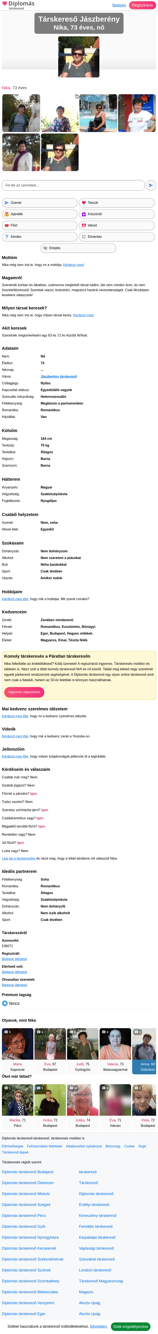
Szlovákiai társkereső (97, 1259)
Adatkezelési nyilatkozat (84, 1146)
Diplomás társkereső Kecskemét (29, 1248)
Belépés (119, 5)
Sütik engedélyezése (130, 1327)
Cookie (129, 1146)
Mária (17, 1064)
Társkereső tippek (15, 1152)
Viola (145, 1120)
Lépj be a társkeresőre (18, 858)
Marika (14, 1120)
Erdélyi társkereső (94, 1205)
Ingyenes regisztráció (24, 692)
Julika (79, 1120)
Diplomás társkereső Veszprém (28, 1303)
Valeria (112, 1064)
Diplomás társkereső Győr (24, 1226)
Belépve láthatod (14, 959)
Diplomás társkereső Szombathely (30, 1281)
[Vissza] (9, 1049)
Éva (47, 1064)
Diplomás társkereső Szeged (26, 1205)
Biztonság (112, 1146)
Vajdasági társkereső (96, 1248)
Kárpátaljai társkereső (97, 1237)
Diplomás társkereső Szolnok (26, 1270)
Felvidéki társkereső (96, 1226)
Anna (145, 1064)
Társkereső (88, 1183)
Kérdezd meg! (73, 265)
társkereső (88, 1172)
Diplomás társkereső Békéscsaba (30, 1292)
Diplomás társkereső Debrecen (28, 1183)
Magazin (86, 1292)
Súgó (142, 1146)
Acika (47, 1120)
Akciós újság (89, 1303)
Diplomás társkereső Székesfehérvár (33, 1259)
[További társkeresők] (148, 1049)
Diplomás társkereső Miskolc (26, 1194)
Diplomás (18, 6)
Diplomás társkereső (96, 1194)
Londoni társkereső (95, 1270)
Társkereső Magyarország (101, 1281)
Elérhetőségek (12, 1146)
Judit (80, 1064)
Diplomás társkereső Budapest (27, 1172)
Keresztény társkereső (98, 1216)
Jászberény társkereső (59, 376)
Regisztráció (142, 5)
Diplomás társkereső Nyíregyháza (30, 1237)
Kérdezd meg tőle (15, 599)
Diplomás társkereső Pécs (24, 1216)
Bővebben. (99, 1326)
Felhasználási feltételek (44, 1146)
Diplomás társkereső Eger (23, 1314)
